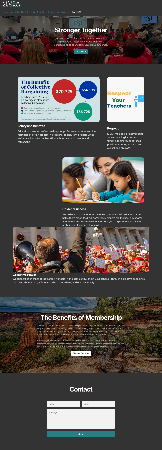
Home (5, 12)
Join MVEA (76, 12)
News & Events (28, 12)
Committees (53, 12)
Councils (65, 12)
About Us (14, 12)
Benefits (41, 12)
